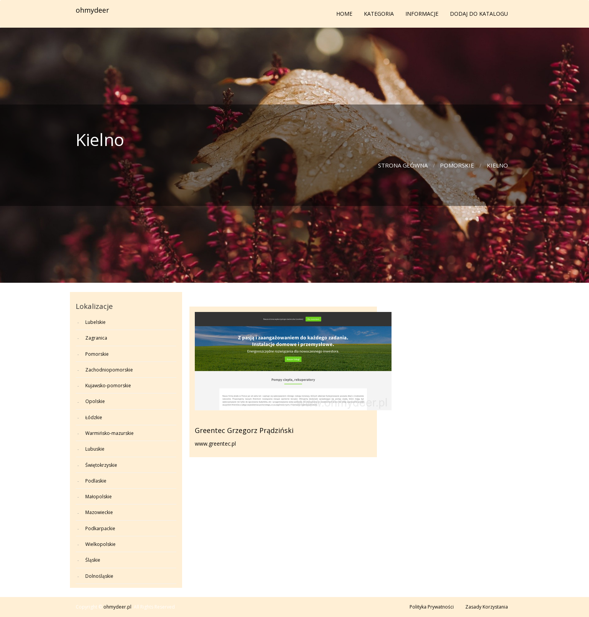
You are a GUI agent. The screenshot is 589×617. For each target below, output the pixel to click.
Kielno (497, 165)
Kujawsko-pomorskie (108, 385)
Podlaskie (95, 481)
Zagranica (96, 338)
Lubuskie (95, 449)
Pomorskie (457, 165)
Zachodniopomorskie (109, 370)
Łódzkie (93, 417)
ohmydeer (92, 10)
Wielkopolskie (100, 544)
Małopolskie (98, 496)
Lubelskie (95, 322)
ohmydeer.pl (117, 607)
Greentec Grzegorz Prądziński (244, 430)
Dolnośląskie (99, 576)
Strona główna (403, 165)
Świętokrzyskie (101, 465)
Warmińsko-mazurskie (109, 433)
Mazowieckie (99, 512)
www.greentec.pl (215, 443)
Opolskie (95, 401)
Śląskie (92, 560)
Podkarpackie (100, 528)
